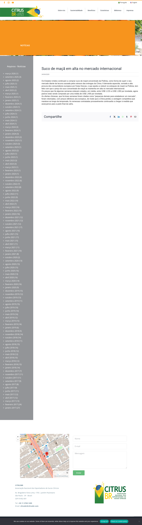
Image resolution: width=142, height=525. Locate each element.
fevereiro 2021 (11, 251)
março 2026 (10, 73)
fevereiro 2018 (11, 364)
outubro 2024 (11, 107)
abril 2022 (9, 204)
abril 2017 (9, 398)
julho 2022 (9, 194)
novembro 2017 (12, 374)
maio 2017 (9, 394)
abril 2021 (9, 244)
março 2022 (10, 207)
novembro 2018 (12, 334)
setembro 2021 (12, 227)
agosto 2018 (10, 344)
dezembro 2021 (12, 217)
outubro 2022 (11, 184)
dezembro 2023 (12, 137)
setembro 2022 (12, 187)
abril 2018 (9, 357)
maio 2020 (9, 274)
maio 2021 (9, 240)
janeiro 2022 (10, 214)
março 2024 (10, 127)
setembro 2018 (12, 341)
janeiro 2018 (10, 367)
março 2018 (10, 361)
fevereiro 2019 (11, 324)
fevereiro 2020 (11, 284)
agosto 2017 (10, 384)
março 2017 (10, 401)
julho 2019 (9, 307)
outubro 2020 (11, 257)
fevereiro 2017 (11, 404)
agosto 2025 (10, 80)
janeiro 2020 (10, 287)
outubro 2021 (11, 224)
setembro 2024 (12, 110)
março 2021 (10, 247)
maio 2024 (9, 120)
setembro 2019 (12, 301)
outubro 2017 (11, 377)
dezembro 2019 (12, 291)
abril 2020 (9, 277)
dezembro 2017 (12, 371)
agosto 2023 (10, 150)
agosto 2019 (10, 304)
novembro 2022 (12, 180)
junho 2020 (10, 270)
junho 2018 (10, 351)
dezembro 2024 (12, 103)
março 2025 (10, 93)
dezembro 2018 (12, 331)
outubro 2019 (11, 297)
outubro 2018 (11, 337)
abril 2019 (9, 317)
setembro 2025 (12, 77)
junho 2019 (10, 311)
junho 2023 (10, 157)
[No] (139, 521)
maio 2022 (9, 200)
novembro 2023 (12, 140)
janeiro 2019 (10, 327)
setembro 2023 (12, 147)
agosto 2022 (10, 190)
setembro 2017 (12, 381)
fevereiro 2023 (11, 170)
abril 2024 (9, 123)
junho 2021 (10, 237)
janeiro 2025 (10, 100)
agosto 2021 (10, 230)
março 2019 (10, 321)
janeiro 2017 (10, 408)
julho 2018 (9, 347)
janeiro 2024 (10, 134)
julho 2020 (9, 267)
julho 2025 (9, 83)
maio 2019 (9, 314)
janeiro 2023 (10, 174)
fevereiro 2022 (11, 210)
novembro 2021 (12, 220)
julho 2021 (9, 234)
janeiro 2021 (10, 254)
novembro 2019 (12, 294)
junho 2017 (10, 391)
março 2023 (10, 167)
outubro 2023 (11, 144)
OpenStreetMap (61, 476)
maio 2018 (9, 354)
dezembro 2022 (12, 177)
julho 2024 (9, 113)
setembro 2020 (12, 260)
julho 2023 (9, 153)
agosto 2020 (10, 264)
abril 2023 (9, 164)
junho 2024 (10, 117)
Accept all (104, 521)
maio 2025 (9, 87)
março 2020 (10, 281)
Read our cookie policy (119, 521)
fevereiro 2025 (11, 97)
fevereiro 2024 (11, 130)
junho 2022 (10, 197)
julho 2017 (9, 387)
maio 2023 (9, 160)
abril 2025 (9, 90)
